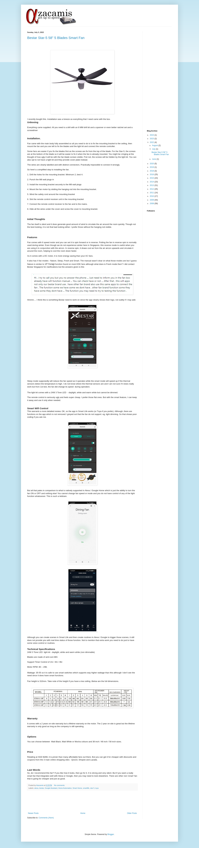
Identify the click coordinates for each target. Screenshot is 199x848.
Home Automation (65, 788)
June (154, 159)
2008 (152, 203)
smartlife (86, 788)
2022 (152, 142)
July (154, 149)
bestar (41, 788)
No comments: (59, 785)
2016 (152, 174)
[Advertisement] (83, 801)
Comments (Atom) (46, 818)
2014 (152, 182)
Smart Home (77, 788)
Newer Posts (33, 813)
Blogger (110, 834)
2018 (152, 171)
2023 (152, 139)
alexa (36, 788)
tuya (96, 788)
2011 (152, 193)
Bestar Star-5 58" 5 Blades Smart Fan (56, 38)
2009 (152, 200)
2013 (152, 185)
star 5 (92, 788)
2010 (152, 196)
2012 (152, 189)
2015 (152, 178)
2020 (152, 164)
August (155, 145)
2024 (152, 135)
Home (82, 813)
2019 (152, 167)
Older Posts (132, 813)
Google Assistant (51, 788)
